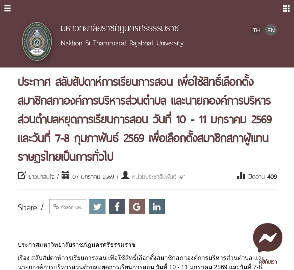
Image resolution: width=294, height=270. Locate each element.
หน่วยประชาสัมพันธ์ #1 (158, 176)
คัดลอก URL (67, 206)
